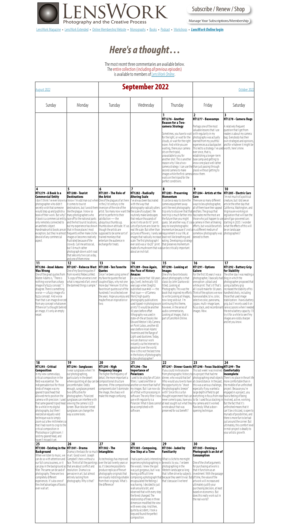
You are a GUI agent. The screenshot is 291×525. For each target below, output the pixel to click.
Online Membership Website (109, 29)
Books (153, 29)
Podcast (165, 29)
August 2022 (42, 89)
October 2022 (246, 89)
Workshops (180, 29)
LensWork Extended (76, 29)
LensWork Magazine (48, 29)
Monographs (138, 29)
